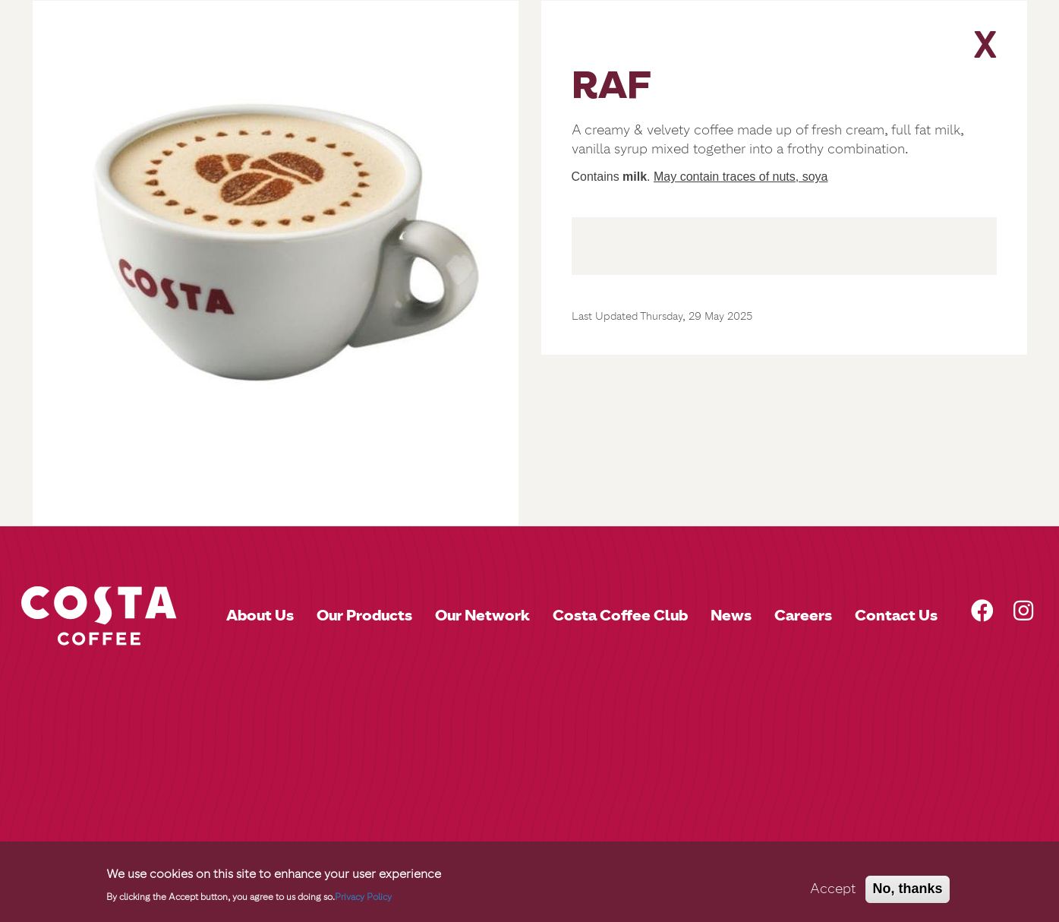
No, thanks (907, 893)
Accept (833, 894)
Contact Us (896, 615)
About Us (260, 615)
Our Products (364, 615)
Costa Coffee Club (620, 615)
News (731, 615)
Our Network (482, 615)
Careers (803, 615)
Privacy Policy (363, 903)
